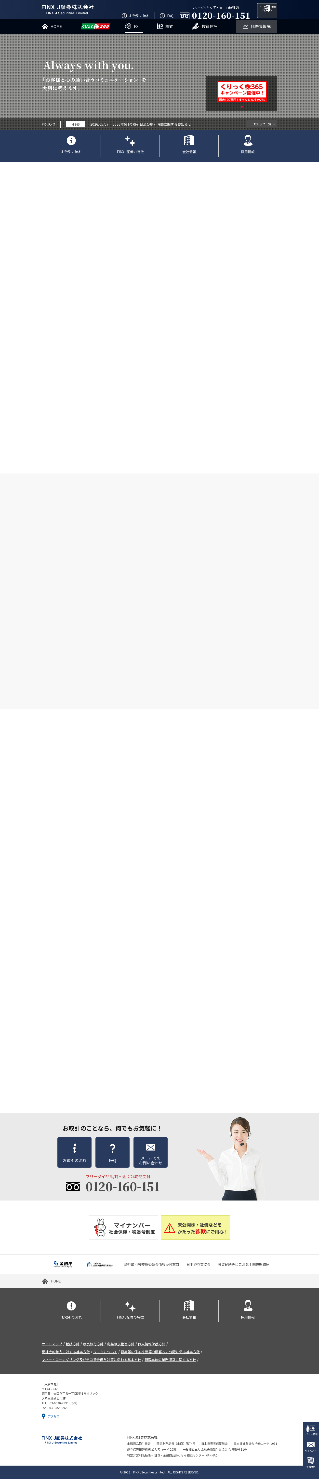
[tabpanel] (242, 97)
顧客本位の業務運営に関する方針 (170, 1364)
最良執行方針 (93, 1349)
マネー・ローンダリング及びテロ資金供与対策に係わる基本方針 (91, 1364)
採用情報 (248, 156)
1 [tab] (241, 111)
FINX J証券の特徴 (130, 156)
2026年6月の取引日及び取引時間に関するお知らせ (152, 129)
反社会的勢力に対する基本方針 (66, 1356)
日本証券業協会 (198, 1269)
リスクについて (105, 1356)
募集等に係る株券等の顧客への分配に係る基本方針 (160, 1356)
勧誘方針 (73, 1349)
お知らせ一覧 (262, 129)
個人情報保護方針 (151, 1349)
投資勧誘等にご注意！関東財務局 (243, 1269)
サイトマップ (52, 1349)
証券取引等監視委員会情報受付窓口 (151, 1269)
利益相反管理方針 (120, 1349)
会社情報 (189, 156)
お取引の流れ (71, 156)
